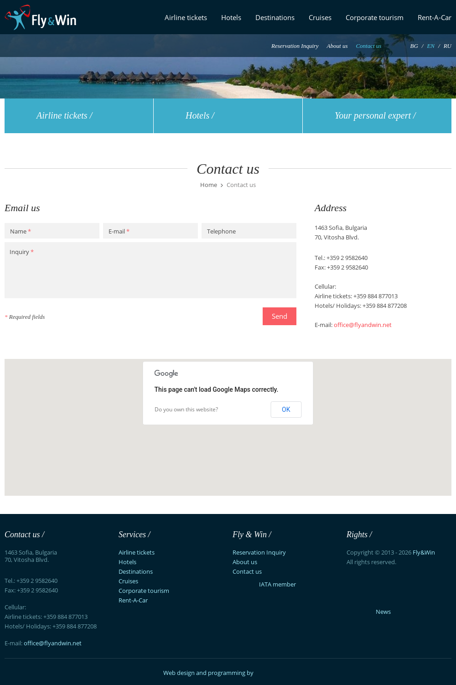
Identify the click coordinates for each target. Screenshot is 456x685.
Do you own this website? (186, 409)
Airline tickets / (64, 115)
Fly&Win (424, 552)
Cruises (320, 17)
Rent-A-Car (434, 17)
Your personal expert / (375, 115)
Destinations (275, 17)
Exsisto (274, 670)
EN (431, 45)
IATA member (264, 584)
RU (447, 45)
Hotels (231, 17)
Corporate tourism (375, 17)
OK (286, 409)
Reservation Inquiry (295, 45)
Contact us (368, 45)
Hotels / (200, 115)
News (383, 611)
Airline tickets (186, 17)
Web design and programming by (208, 673)
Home (208, 185)
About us (337, 45)
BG (414, 45)
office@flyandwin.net (363, 325)
